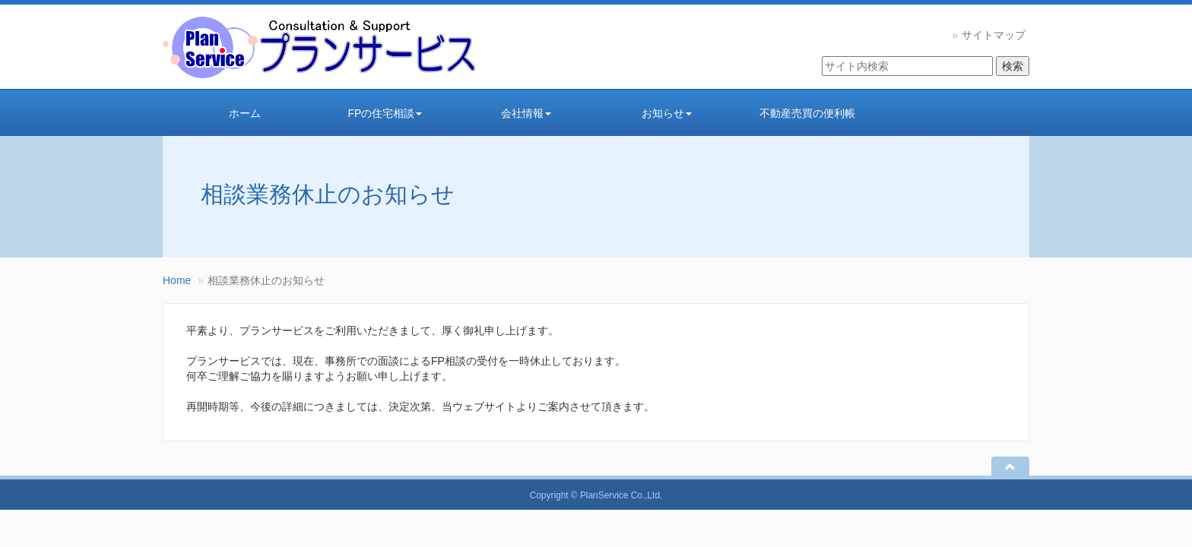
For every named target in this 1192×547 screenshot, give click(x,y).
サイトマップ (994, 35)
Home (177, 280)
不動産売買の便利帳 (807, 113)
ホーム (245, 113)
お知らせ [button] (667, 113)
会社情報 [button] (526, 113)
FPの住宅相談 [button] (385, 113)
